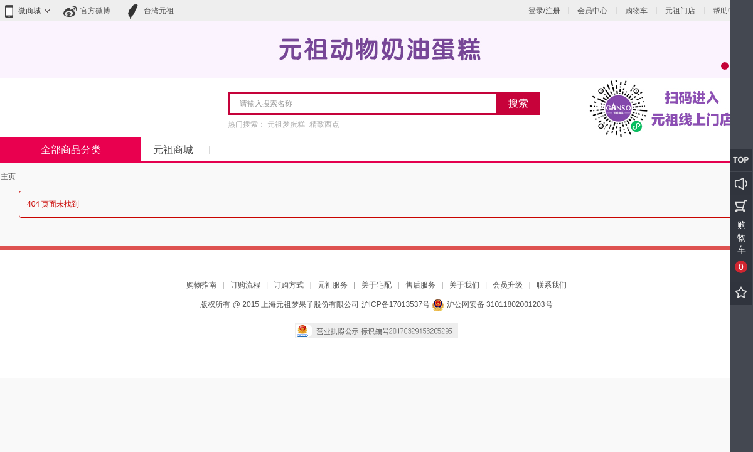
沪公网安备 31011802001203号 (492, 304)
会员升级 (508, 285)
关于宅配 (376, 285)
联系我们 (552, 285)
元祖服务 (333, 285)
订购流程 (245, 285)
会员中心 (592, 10)
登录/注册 (544, 10)
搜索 (518, 103)
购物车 (636, 10)
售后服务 (420, 285)
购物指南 (201, 285)
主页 (8, 176)
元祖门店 (680, 10)
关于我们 (464, 285)
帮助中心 (728, 10)
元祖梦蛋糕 (286, 124)
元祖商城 (173, 149)
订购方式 (289, 285)
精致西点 (324, 124)
